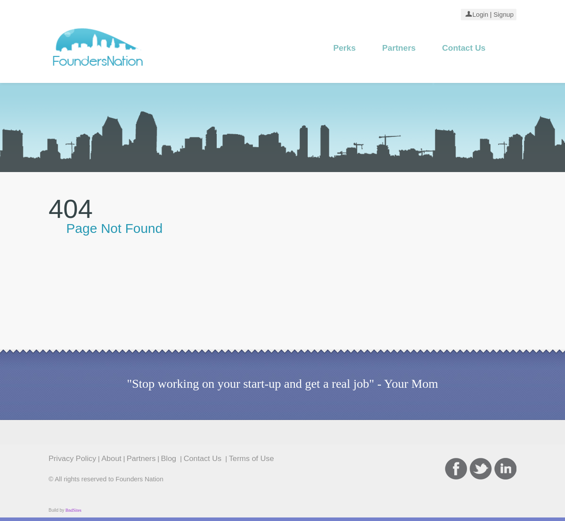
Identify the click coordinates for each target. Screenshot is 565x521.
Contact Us (464, 47)
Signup (502, 14)
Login (480, 14)
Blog (170, 458)
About (111, 458)
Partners (399, 47)
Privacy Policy (72, 458)
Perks (344, 47)
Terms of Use (251, 458)
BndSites (73, 510)
